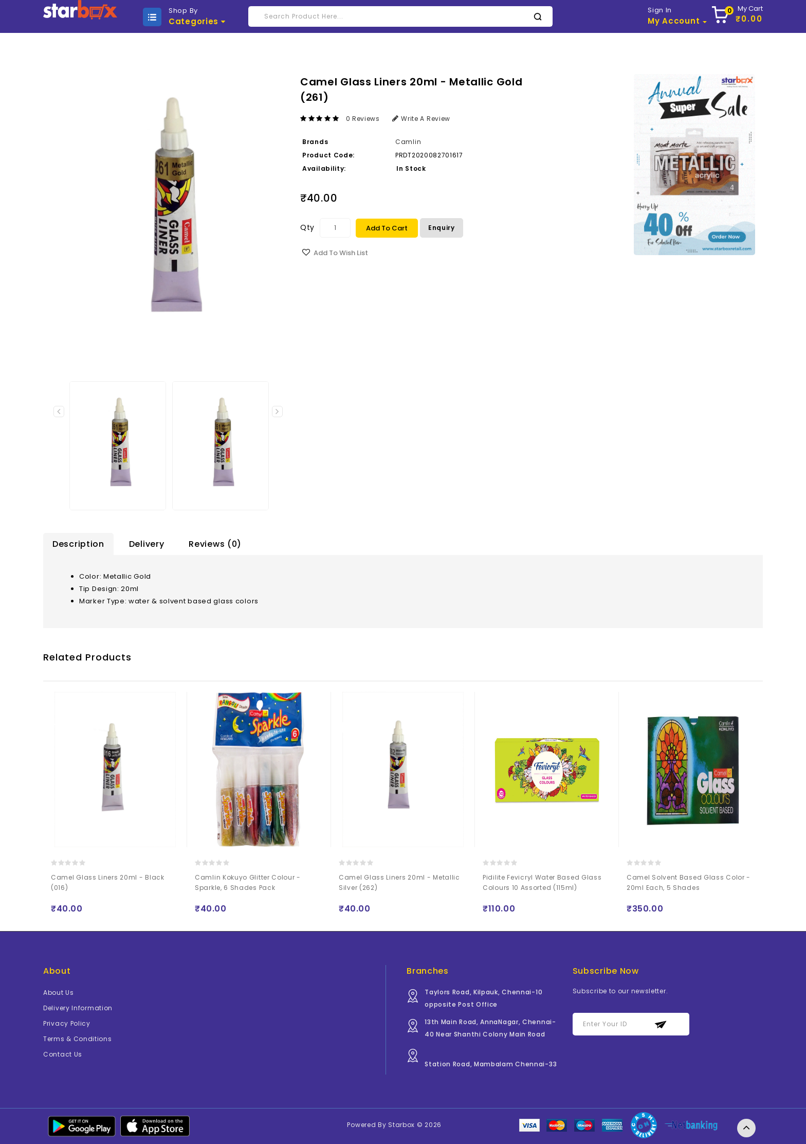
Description (78, 544)
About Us (58, 993)
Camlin (408, 141)
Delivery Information (78, 1008)
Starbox (401, 1125)
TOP (746, 1128)
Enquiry (441, 227)
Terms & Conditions (77, 1039)
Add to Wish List (341, 253)
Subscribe (660, 1025)
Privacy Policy (66, 1024)
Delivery (146, 544)
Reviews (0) (215, 544)
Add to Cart (387, 228)
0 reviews (363, 118)
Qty (307, 227)
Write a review (421, 118)
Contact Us (62, 1054)
